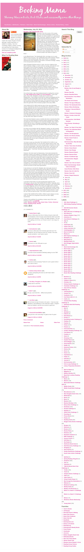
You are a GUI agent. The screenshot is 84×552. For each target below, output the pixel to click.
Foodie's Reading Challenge (71, 330)
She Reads (67, 442)
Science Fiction (68, 438)
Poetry (66, 418)
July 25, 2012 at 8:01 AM (34, 246)
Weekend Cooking (69, 485)
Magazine (66, 371)
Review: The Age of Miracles (72, 102)
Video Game (67, 477)
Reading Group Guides (70, 546)
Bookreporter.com (69, 521)
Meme (65, 379)
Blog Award (67, 239)
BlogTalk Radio (68, 241)
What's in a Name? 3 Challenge (72, 490)
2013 (64, 71)
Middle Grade (67, 386)
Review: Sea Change (70, 150)
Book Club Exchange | (40, 24)
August (67, 84)
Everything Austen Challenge (72, 319)
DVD (65, 310)
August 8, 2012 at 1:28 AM (35, 317)
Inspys (66, 356)
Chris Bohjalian (46, 94)
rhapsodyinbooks (34, 250)
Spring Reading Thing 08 (71, 458)
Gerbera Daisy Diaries (35, 270)
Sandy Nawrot (33, 213)
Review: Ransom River (71, 154)
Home (67, 24)
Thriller (66, 470)
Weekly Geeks (68, 486)
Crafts (65, 299)
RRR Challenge (68, 436)
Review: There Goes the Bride (73, 145)
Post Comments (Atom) (37, 325)
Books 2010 (67, 254)
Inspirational (67, 354)
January (67, 188)
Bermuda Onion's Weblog (71, 512)
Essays (66, 317)
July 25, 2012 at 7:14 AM (34, 224)
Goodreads (67, 531)
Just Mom (32, 300)
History (66, 349)
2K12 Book (67, 213)
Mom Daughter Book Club (71, 393)
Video (65, 475)
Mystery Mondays (69, 403)
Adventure (67, 217)
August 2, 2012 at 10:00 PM (35, 308)
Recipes (66, 425)
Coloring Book (68, 291)
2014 (64, 69)
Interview (66, 358)
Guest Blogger (68, 341)
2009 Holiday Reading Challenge (73, 204)
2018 (64, 60)
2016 (64, 64)
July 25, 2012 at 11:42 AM (34, 255)
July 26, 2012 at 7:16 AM (34, 295)
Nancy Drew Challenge (70, 405)
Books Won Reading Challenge (72, 273)
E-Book (66, 313)
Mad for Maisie (68, 369)
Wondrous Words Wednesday (72, 499)
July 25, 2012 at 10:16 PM (34, 286)
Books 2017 (67, 267)
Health (65, 345)
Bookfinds (66, 520)
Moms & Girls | (51, 24)
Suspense (66, 460)
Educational (67, 315)
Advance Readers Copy (34, 202)
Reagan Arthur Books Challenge (73, 421)
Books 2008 (67, 250)
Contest (66, 293)
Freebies (66, 334)
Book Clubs (44, 202)
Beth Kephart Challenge (70, 235)
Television (67, 464)
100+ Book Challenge (70, 202)
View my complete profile (9, 52)
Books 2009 (67, 252)
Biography (67, 237)
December (68, 75)
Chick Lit (66, 278)
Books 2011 (67, 256)
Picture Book (67, 416)
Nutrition (66, 410)
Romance (66, 432)
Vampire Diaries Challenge (71, 473)
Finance (66, 326)
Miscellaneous (68, 392)
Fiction (50, 202)
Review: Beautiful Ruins (71, 94)
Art (65, 222)
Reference (67, 427)
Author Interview (68, 228)
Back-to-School (68, 232)
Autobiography (68, 230)
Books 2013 (67, 260)
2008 (64, 196)
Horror (66, 351)
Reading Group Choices (70, 544)
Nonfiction (67, 406)
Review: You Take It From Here (73, 127)
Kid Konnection (68, 362)
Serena (31, 241)
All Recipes (67, 510)
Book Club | (30, 24)
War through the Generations (72, 481)
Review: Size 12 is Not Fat (72, 171)
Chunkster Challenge (69, 286)
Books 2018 (67, 269)
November (68, 77)
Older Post (57, 322)
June (66, 177)
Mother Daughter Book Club (71, 535)
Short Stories (67, 449)
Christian (66, 282)
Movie (65, 397)
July (66, 86)
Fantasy (66, 321)
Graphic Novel (68, 339)
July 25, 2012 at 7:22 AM (34, 236)
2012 (64, 73)
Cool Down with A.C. (69, 297)
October (67, 79)
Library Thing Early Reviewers (72, 366)
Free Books (67, 332)
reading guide (29, 184)
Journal (66, 360)
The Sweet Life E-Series (71, 100)
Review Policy (68, 431)
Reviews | (23, 24)
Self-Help (66, 440)
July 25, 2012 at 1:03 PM (34, 277)
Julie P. (14, 32)
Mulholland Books (69, 536)
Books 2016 (67, 265)
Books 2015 (67, 263)
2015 (64, 66)
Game (65, 336)
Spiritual (66, 457)
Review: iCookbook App (71, 156)
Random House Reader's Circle (72, 542)
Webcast (66, 483)
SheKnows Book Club (70, 444)
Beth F (31, 291)
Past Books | (8, 24)
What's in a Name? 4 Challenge (72, 494)
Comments (66, 52)
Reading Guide (32, 203)
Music (65, 399)
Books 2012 (67, 258)
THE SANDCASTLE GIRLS (33, 94)
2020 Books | (15, 24)
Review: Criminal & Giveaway (73, 113)
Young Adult (67, 503)
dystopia (66, 312)
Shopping (66, 447)
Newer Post (27, 322)
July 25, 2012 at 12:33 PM (34, 266)
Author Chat (67, 226)
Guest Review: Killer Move (72, 169)
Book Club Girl (68, 518)
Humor (66, 352)
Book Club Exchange (69, 247)
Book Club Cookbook (69, 516)
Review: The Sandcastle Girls (33, 31)
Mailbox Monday (68, 373)
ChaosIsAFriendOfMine (35, 312)
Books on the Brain (69, 523)
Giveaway (66, 338)
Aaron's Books (68, 508)
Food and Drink (68, 328)
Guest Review (67, 343)
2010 (64, 192)
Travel (65, 471)
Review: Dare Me (69, 92)
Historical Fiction (68, 347)
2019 (64, 58)
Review (39, 203)
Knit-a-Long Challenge (70, 364)
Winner (66, 498)
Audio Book (67, 224)
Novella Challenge (69, 408)
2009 (64, 194)
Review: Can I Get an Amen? (72, 162)
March (67, 184)
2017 (64, 62)
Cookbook (67, 295)
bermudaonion (33, 229)
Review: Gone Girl (69, 173)
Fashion (66, 323)
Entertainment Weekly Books (72, 527)
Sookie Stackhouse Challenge (72, 451)
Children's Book (68, 280)
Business (66, 276)
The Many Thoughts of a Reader (38, 281)
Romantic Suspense (69, 434)
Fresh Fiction (67, 529)
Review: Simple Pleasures (72, 175)
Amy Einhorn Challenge (70, 219)
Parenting (66, 414)
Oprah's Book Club (69, 540)
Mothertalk (67, 395)
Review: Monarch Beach (71, 152)
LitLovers (66, 533)
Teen (65, 462)
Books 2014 (67, 261)
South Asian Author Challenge (72, 453)
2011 (64, 190)
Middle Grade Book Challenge (72, 388)
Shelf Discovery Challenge (71, 445)
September (68, 81)
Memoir (66, 380)
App (65, 221)
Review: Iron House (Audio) (72, 135)
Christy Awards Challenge (71, 284)
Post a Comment (28, 320)
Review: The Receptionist (72, 133)
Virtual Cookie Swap (69, 479)
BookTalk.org (67, 525)
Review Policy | (60, 24)
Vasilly (31, 260)
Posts (65, 49)
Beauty (66, 233)
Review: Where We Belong (72, 107)
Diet (65, 308)
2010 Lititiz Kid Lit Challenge (72, 211)
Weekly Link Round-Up (70, 488)
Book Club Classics (69, 514)
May (66, 179)
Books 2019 (67, 271)
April (66, 181)
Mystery (66, 401)
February (67, 186)
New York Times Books (70, 538)
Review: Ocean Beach (71, 148)
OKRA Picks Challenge (70, 412)
